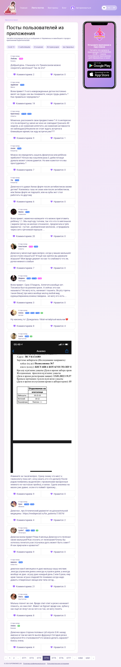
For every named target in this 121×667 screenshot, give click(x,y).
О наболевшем (24, 47)
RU (104, 8)
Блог (64, 8)
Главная (23, 8)
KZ (109, 8)
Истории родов (53, 47)
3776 (61, 658)
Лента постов (37, 8)
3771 (24, 658)
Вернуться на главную (11, 20)
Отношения (38, 47)
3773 (39, 658)
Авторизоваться (81, 8)
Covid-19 (11, 47)
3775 (54, 658)
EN (114, 8)
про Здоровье (68, 47)
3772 (31, 658)
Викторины (53, 8)
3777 (68, 658)
